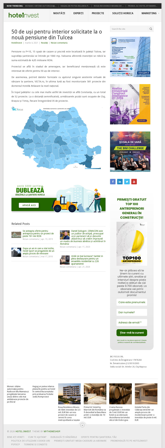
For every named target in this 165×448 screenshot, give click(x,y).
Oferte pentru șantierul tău (98, 437)
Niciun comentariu (59, 43)
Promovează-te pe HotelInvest (129, 440)
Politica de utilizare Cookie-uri (30, 440)
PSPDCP (15, 444)
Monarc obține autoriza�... (40, 6)
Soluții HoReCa (122, 13)
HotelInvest (16, 43)
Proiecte (98, 13)
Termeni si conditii (35, 444)
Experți (78, 13)
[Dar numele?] (131, 312)
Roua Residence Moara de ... (109, 6)
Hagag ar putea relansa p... (75, 6)
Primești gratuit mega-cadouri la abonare (80, 440)
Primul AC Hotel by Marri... (142, 6)
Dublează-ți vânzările (63, 437)
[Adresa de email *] (131, 322)
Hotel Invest (24, 15)
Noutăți (59, 13)
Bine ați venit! (15, 437)
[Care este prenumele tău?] (131, 302)
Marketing (149, 13)
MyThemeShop (52, 431)
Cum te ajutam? (37, 437)
